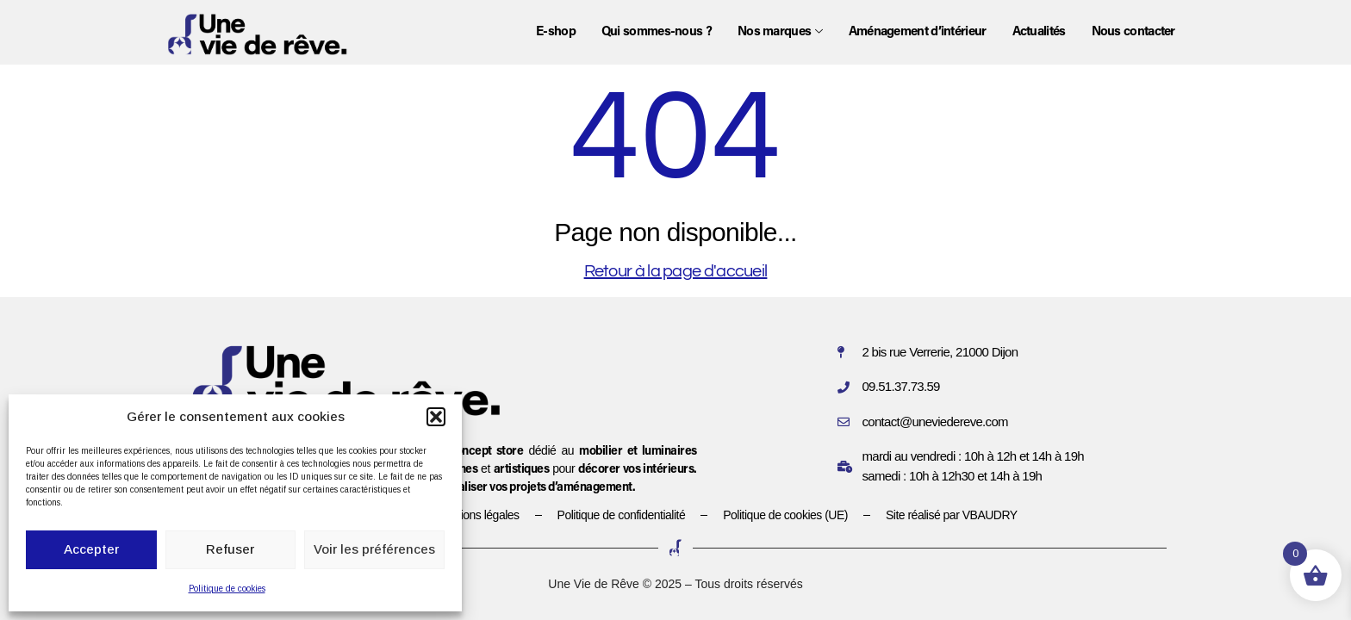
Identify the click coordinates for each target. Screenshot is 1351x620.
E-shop (556, 32)
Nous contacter (1133, 32)
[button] (436, 416)
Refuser (230, 549)
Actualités (1039, 32)
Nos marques (780, 32)
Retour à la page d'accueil (676, 271)
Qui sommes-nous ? (656, 32)
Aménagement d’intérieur (918, 32)
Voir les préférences (374, 549)
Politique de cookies (227, 588)
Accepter (91, 549)
